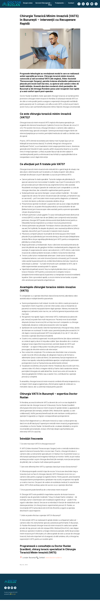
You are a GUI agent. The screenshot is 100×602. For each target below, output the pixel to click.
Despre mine (28, 3)
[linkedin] (83, 3)
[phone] (96, 3)
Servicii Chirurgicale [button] (43, 3)
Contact (71, 3)
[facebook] (79, 3)
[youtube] (91, 3)
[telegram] (87, 3)
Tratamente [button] (59, 3)
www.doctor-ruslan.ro (54, 559)
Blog (50, 5)
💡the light (13, 596)
